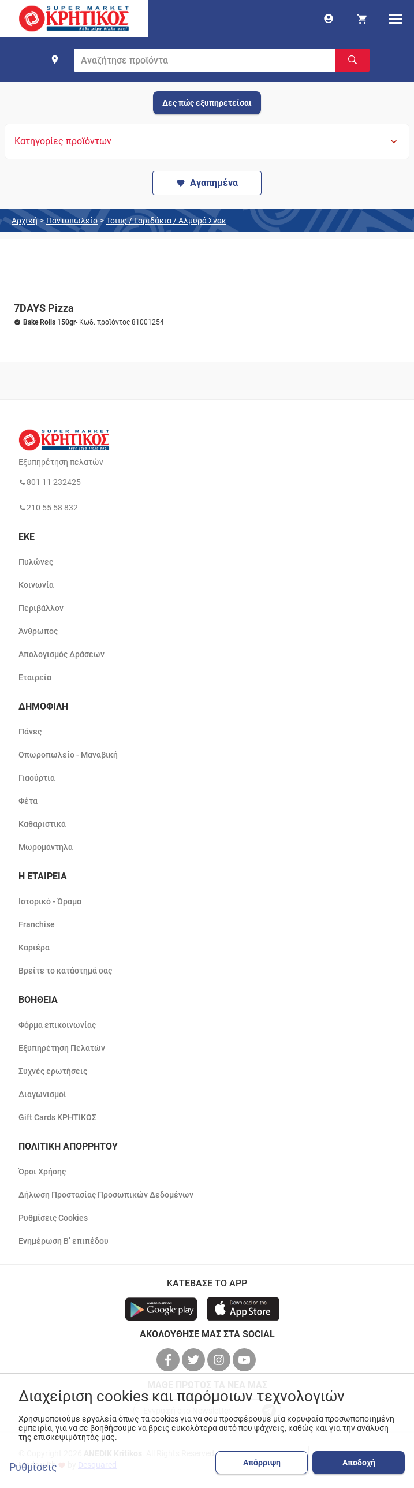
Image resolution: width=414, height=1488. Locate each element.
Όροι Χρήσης (42, 1171)
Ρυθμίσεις (33, 1467)
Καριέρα (34, 947)
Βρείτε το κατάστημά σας (65, 970)
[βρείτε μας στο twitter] (194, 1359)
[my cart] (362, 18)
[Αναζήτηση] (352, 60)
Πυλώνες (35, 561)
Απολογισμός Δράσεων (61, 654)
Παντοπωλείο (72, 220)
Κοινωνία (36, 585)
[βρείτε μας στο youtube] (245, 1359)
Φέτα (28, 800)
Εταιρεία (34, 677)
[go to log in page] (328, 18)
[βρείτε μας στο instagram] (220, 1359)
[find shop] (55, 59)
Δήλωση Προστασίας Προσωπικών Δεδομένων (105, 1194)
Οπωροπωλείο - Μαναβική (68, 754)
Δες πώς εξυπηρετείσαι (207, 102)
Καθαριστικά (42, 824)
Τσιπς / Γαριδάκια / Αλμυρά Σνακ (166, 220)
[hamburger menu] (395, 18)
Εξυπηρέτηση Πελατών (61, 1048)
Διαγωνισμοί (42, 1094)
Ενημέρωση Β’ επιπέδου (63, 1240)
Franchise (36, 924)
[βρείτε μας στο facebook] (169, 1359)
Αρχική (25, 220)
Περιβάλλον (41, 608)
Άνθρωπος (38, 631)
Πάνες (30, 731)
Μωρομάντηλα (45, 847)
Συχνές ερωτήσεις (52, 1071)
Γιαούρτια (36, 777)
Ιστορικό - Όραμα (49, 901)
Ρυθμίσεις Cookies (53, 1217)
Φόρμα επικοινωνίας (57, 1025)
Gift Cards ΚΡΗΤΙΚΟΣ (57, 1117)
